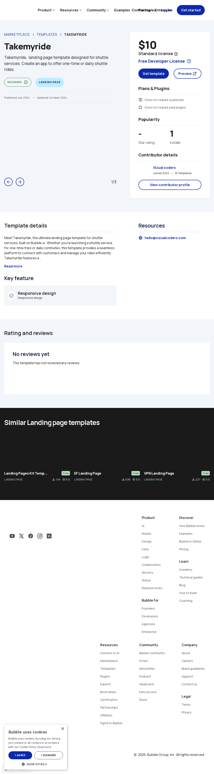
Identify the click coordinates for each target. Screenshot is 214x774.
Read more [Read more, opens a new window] (44, 747)
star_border (64, 479)
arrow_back (8, 182)
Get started (191, 10)
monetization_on (140, 100)
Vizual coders (164, 167)
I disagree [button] (48, 755)
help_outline (176, 54)
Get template (154, 73)
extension (140, 107)
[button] (35, 764)
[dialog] (35, 747)
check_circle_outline (11, 295)
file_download (53, 479)
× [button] (62, 728)
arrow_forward (20, 182)
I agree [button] (20, 755)
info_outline (26, 82)
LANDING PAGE (13, 479)
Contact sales (144, 10)
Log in (166, 10)
